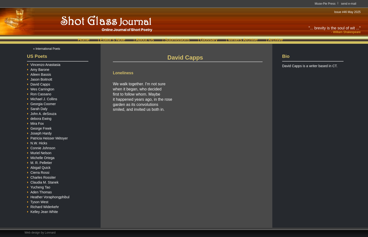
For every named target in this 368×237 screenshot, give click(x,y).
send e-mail (348, 3)
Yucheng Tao (38, 186)
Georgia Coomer (41, 103)
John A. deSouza (41, 113)
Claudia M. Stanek (42, 181)
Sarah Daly (37, 108)
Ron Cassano (39, 93)
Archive (275, 39)
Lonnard (50, 232)
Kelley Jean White (42, 211)
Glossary (208, 39)
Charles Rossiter (41, 176)
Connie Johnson (41, 147)
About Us (145, 39)
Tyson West (37, 201)
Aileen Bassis (39, 73)
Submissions (176, 39)
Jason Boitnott (39, 78)
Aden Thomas (39, 191)
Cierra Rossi (38, 171)
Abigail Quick (39, 166)
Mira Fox (35, 122)
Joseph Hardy (39, 132)
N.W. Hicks (37, 142)
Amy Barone (38, 68)
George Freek (39, 127)
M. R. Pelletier (39, 162)
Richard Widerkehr (43, 206)
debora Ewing (39, 117)
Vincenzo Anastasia (43, 64)
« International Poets (46, 48)
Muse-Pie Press (325, 3)
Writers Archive (243, 39)
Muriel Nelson (39, 152)
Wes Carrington (40, 88)
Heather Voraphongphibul (48, 196)
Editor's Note (112, 39)
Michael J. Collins (42, 98)
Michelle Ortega (40, 157)
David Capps (38, 83)
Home (84, 39)
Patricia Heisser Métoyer (47, 137)
